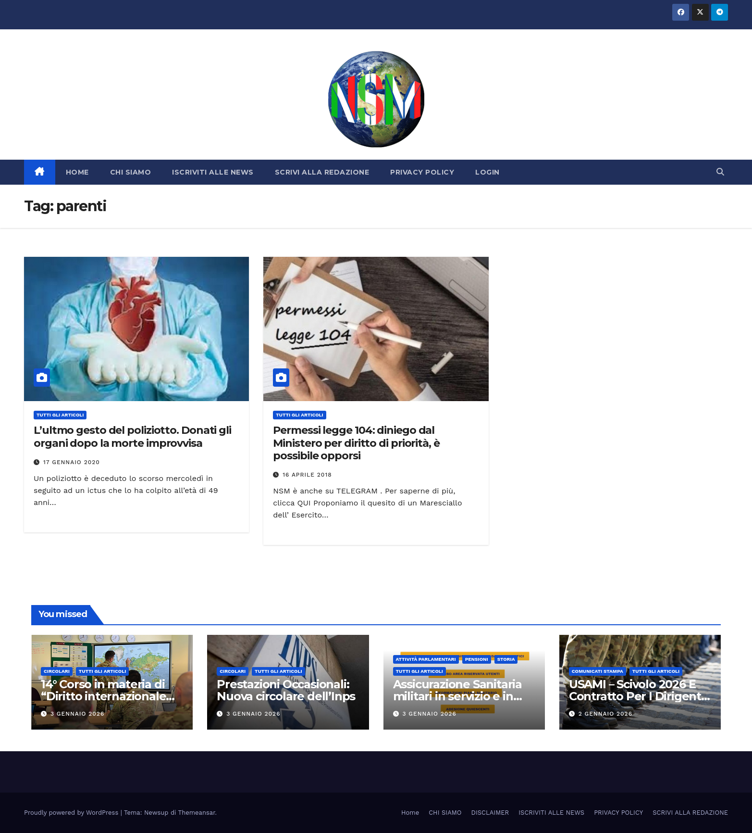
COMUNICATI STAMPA (597, 671)
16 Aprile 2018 (307, 474)
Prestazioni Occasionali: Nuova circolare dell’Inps (286, 690)
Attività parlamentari (426, 659)
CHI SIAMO (130, 172)
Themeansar (196, 812)
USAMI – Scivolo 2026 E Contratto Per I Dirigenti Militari (636, 696)
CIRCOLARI (57, 671)
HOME (77, 172)
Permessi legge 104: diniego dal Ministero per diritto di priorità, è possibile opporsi (356, 443)
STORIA (506, 659)
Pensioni (476, 659)
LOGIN (487, 172)
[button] (720, 172)
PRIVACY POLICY (422, 172)
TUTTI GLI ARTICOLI (60, 414)
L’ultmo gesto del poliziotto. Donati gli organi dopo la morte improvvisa (132, 436)
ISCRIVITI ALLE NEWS (213, 172)
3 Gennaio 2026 (77, 713)
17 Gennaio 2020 (71, 462)
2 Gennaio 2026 (605, 713)
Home (410, 812)
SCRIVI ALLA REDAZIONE (322, 172)
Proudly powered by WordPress (72, 812)
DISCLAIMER (490, 812)
